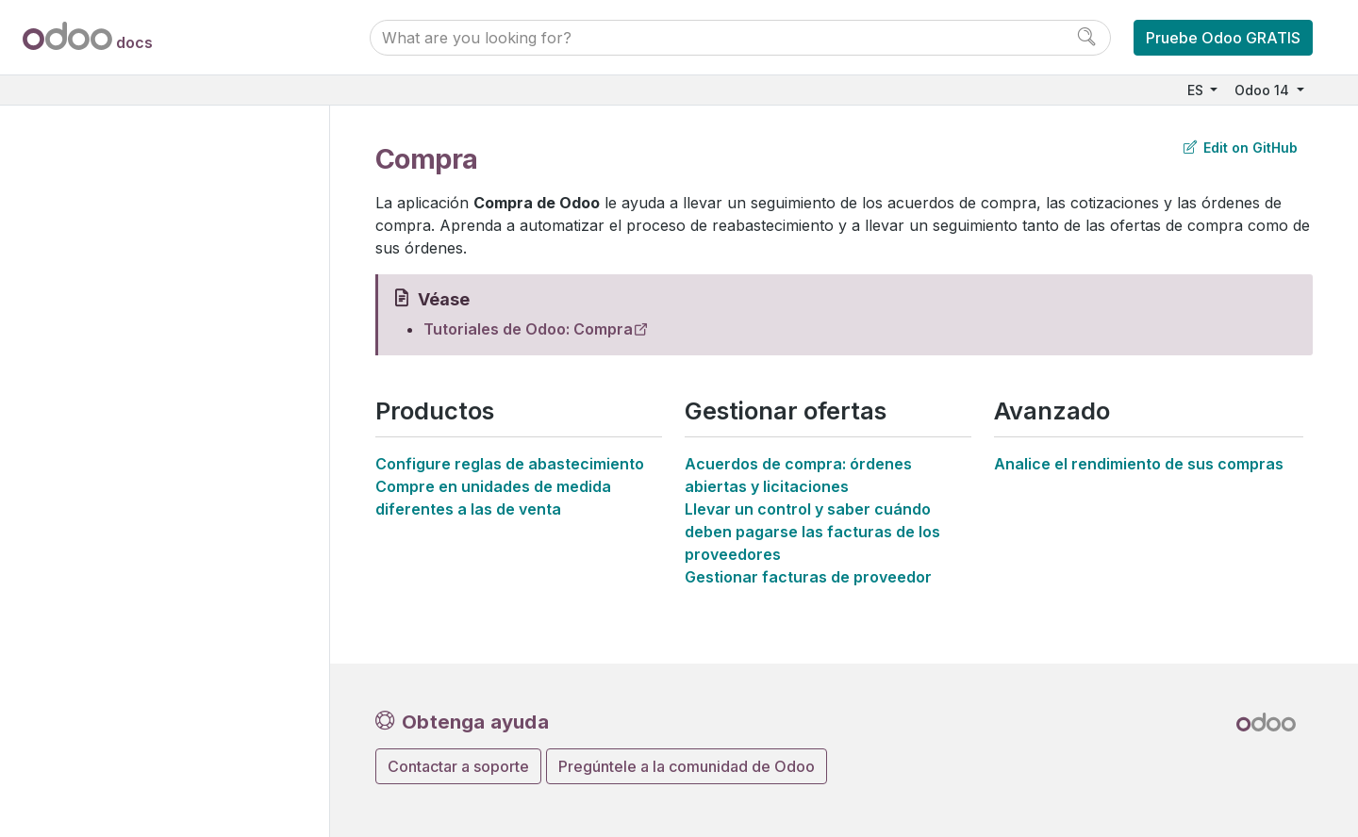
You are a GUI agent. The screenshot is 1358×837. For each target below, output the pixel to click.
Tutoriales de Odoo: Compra (528, 329)
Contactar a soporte (458, 766)
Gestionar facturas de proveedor (808, 576)
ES (1197, 90)
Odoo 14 (1263, 90)
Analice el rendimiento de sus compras (1138, 463)
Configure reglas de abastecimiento (509, 463)
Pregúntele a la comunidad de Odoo (686, 766)
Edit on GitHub (1241, 148)
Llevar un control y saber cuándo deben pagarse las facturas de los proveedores (812, 532)
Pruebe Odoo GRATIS (1223, 37)
